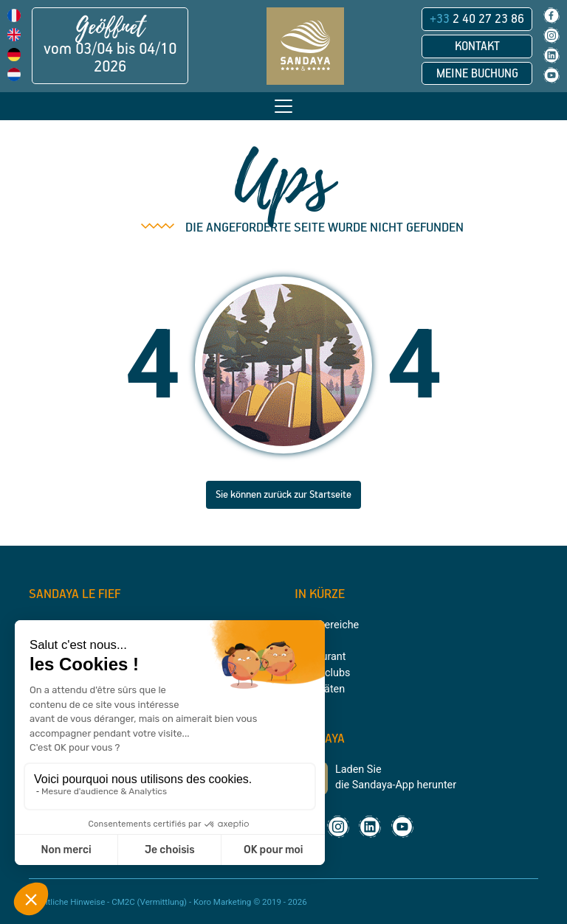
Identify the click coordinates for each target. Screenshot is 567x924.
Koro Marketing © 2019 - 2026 (250, 902)
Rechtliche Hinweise (67, 902)
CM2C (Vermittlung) (149, 902)
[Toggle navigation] (283, 106)
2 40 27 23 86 (477, 19)
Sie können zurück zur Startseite (283, 495)
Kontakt (477, 46)
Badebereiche (327, 625)
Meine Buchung (477, 73)
